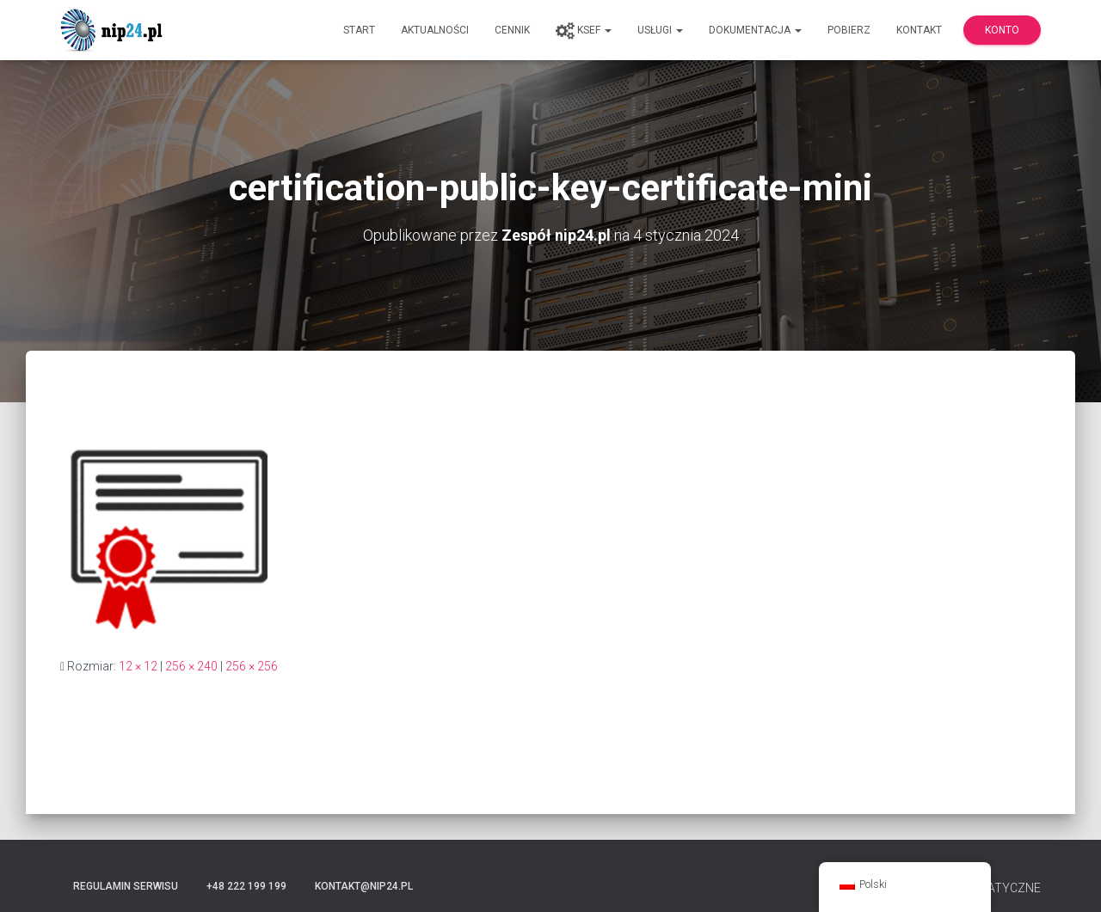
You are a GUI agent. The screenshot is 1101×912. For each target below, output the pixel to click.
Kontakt (919, 30)
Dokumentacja (755, 30)
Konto (1002, 30)
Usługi (660, 30)
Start (359, 30)
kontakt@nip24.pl (364, 886)
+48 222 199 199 (246, 886)
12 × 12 (138, 666)
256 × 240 (191, 666)
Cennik (512, 30)
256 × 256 (251, 666)
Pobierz (848, 30)
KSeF (584, 31)
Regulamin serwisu (125, 886)
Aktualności (435, 30)
